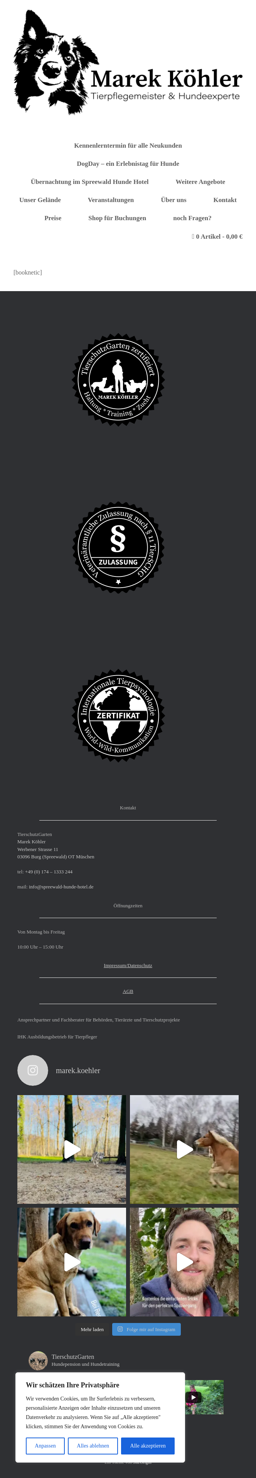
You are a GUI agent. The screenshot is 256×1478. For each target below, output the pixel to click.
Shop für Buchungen (117, 218)
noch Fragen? (192, 218)
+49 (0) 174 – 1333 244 (48, 872)
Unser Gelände (40, 200)
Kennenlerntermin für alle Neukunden (128, 145)
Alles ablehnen (93, 1446)
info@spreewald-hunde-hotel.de (61, 887)
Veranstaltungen (111, 200)
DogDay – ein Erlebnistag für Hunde (128, 163)
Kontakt (225, 200)
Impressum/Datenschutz (128, 965)
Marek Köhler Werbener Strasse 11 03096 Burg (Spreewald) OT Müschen (55, 849)
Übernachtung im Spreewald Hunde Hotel (90, 181)
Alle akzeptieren (148, 1446)
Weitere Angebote (201, 181)
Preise (52, 218)
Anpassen (45, 1446)
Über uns (173, 200)
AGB (128, 991)
